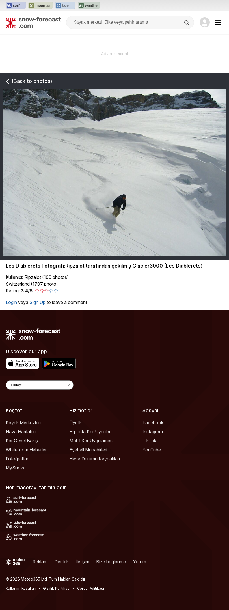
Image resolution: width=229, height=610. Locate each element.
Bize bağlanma (111, 561)
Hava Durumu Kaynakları (94, 459)
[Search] (187, 22)
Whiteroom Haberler (26, 449)
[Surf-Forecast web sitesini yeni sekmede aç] (16, 5)
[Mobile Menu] (218, 22)
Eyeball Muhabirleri (88, 449)
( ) (46, 277)
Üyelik (75, 422)
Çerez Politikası (90, 588)
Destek (61, 561)
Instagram (152, 431)
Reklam (40, 561)
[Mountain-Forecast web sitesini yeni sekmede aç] (40, 5)
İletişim (82, 561)
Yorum (139, 561)
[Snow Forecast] (33, 22)
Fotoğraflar (17, 459)
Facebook (152, 422)
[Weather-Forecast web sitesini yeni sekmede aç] (89, 5)
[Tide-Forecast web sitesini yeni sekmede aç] (65, 5)
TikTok (149, 440)
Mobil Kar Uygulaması (91, 440)
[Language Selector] (40, 385)
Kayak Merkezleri (23, 422)
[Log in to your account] (205, 22)
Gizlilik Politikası (56, 588)
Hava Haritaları (21, 431)
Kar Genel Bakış (22, 440)
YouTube (151, 449)
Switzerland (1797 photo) (32, 284)
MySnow (15, 468)
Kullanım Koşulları (21, 588)
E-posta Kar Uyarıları (90, 431)
